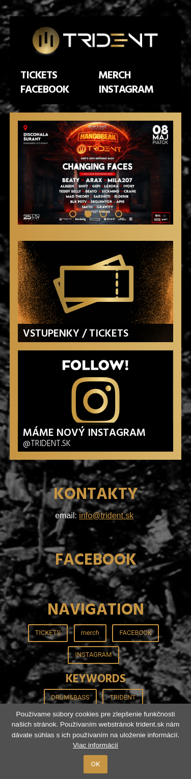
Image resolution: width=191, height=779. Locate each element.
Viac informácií (95, 745)
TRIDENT (122, 697)
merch (114, 75)
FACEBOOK (44, 89)
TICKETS (38, 75)
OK (95, 764)
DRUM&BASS (70, 697)
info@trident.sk (106, 515)
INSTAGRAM (126, 89)
